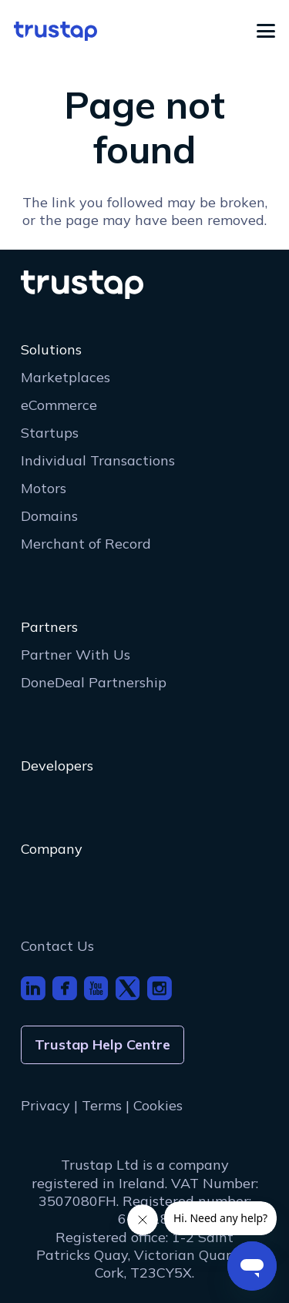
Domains (49, 516)
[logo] (55, 31)
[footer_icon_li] (33, 988)
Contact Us (57, 946)
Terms (102, 1105)
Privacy (45, 1105)
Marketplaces (65, 377)
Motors (43, 488)
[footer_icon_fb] (64, 988)
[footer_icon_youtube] (96, 988)
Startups (50, 433)
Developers (57, 765)
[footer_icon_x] (128, 988)
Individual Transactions (98, 460)
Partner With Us (75, 654)
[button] (266, 31)
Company (51, 849)
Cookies (158, 1105)
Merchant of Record (86, 543)
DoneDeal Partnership (93, 682)
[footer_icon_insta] (159, 988)
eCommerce (59, 405)
